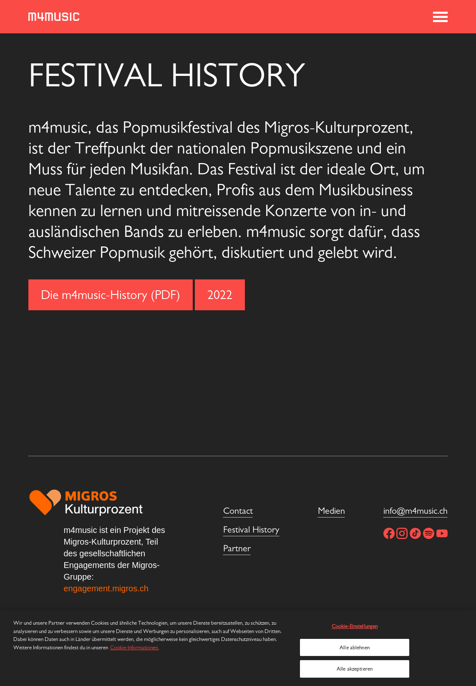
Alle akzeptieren (355, 669)
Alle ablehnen (355, 647)
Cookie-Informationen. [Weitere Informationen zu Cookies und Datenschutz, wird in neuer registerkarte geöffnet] (134, 647)
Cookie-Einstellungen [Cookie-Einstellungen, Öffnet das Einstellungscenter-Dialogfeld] (355, 626)
